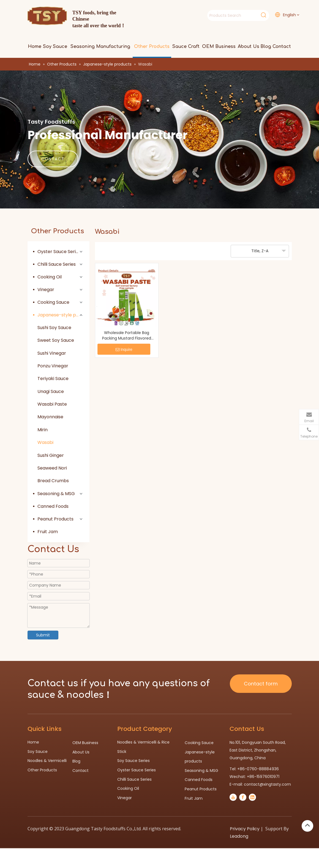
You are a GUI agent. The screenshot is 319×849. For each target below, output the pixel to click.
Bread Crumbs (53, 481)
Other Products (42, 770)
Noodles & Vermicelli (47, 760)
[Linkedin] (252, 797)
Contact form (261, 683)
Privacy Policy (245, 829)
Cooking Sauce (53, 302)
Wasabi (45, 442)
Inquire (124, 349)
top (307, 825)
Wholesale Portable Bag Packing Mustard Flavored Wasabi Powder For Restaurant (126, 335)
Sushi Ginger (50, 455)
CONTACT (52, 159)
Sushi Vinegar (51, 353)
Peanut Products (55, 519)
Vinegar (45, 289)
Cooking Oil (49, 277)
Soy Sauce (38, 751)
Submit (43, 635)
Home (33, 742)
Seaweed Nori (52, 468)
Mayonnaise (50, 417)
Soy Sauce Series (133, 760)
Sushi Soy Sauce (54, 327)
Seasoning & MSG (56, 493)
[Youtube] (233, 797)
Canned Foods (53, 506)
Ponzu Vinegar (52, 366)
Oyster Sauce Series (59, 251)
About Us (80, 752)
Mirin (42, 430)
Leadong (239, 836)
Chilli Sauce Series (56, 264)
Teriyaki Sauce (53, 378)
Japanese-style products (60, 315)
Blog (76, 761)
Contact (80, 770)
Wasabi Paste (52, 404)
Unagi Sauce (50, 391)
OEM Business (85, 742)
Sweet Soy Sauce (55, 340)
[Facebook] (242, 797)
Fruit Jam (47, 531)
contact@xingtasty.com (267, 784)
